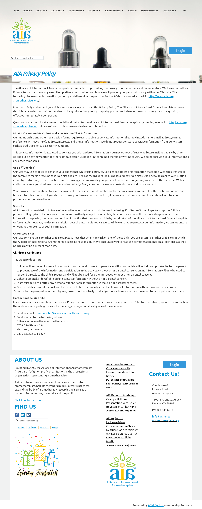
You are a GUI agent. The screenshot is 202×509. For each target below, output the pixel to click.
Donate (44, 427)
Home (21, 427)
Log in (180, 50)
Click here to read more (29, 399)
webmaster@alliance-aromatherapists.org (64, 312)
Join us (32, 427)
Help (55, 427)
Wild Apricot (156, 505)
